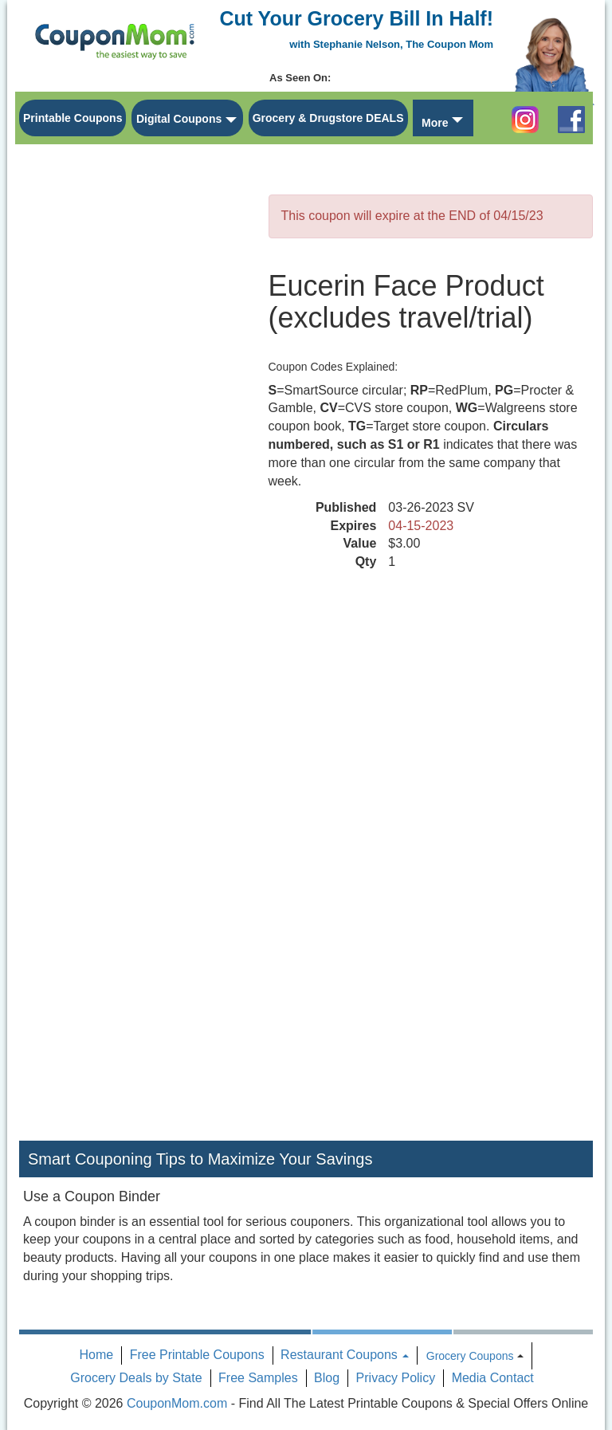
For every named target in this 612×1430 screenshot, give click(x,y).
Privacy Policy (396, 1378)
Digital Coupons (179, 118)
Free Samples (258, 1378)
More (435, 122)
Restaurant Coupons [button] (344, 1354)
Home (97, 1354)
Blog (326, 1378)
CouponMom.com (177, 1403)
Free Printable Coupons (197, 1354)
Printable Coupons (72, 118)
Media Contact (493, 1378)
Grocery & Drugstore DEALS (328, 118)
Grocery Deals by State (136, 1378)
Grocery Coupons (470, 1355)
